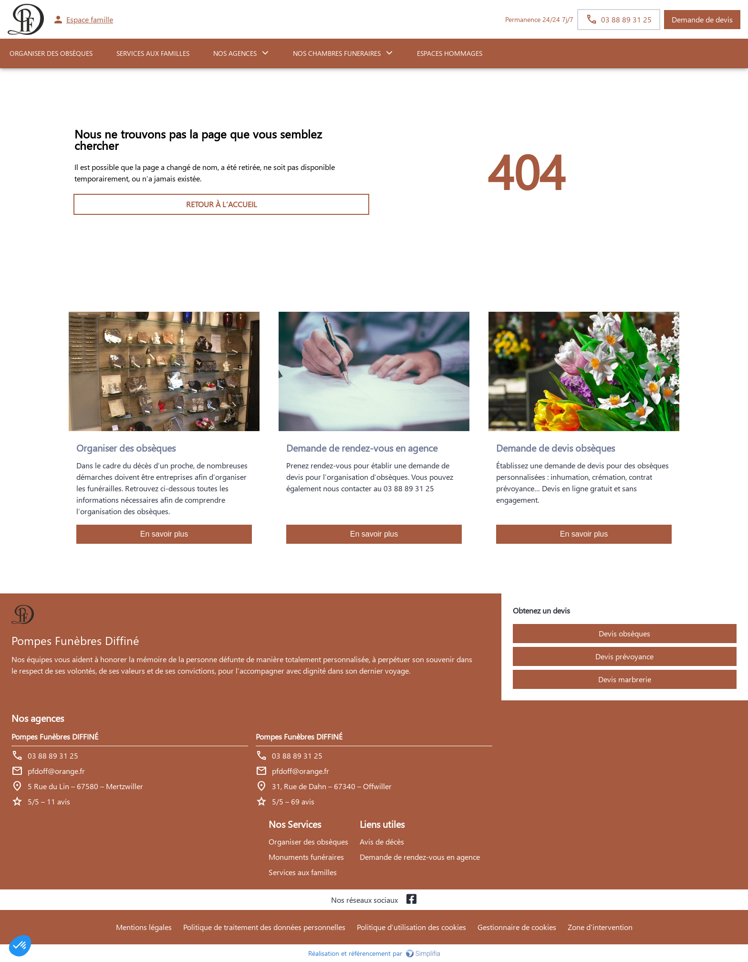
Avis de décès (382, 841)
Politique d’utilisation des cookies (411, 927)
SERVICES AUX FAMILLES (152, 53)
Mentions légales (144, 927)
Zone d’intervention (600, 927)
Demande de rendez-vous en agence (420, 857)
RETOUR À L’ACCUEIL (221, 204)
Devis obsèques (624, 633)
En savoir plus (164, 534)
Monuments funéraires (306, 857)
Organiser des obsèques (308, 841)
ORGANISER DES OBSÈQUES (51, 53)
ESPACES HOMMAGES (449, 53)
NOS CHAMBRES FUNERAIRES (337, 53)
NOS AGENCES (235, 53)
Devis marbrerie (624, 679)
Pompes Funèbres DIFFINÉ (54, 736)
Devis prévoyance (624, 656)
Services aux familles (303, 872)
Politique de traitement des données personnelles (264, 927)
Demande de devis (702, 19)
